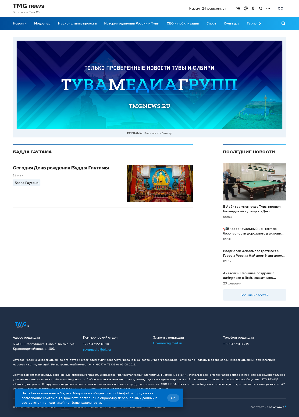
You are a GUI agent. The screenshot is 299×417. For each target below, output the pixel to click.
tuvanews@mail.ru (167, 343)
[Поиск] (283, 23)
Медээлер (42, 23)
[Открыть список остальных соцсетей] (268, 8)
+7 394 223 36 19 (236, 344)
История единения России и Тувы (131, 23)
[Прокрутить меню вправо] (260, 23)
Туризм (253, 23)
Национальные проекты (77, 23)
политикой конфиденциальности (74, 402)
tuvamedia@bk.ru (97, 349)
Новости (20, 23)
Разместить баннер (158, 133)
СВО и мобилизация (183, 23)
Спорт (211, 23)
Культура (231, 23)
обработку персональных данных (127, 398)
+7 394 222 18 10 (96, 344)
